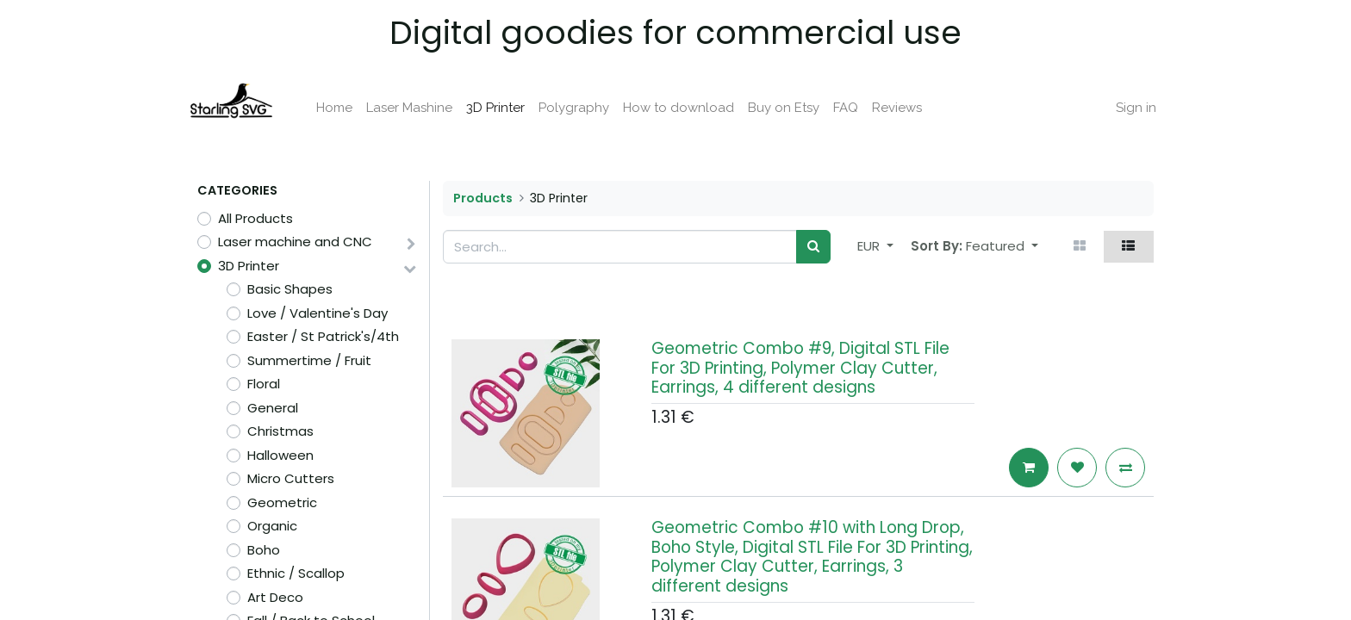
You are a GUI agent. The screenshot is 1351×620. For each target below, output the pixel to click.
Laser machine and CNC (295, 241)
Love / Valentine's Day (317, 313)
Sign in (1126, 107)
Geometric (282, 502)
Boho (263, 550)
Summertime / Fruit (309, 360)
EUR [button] (870, 246)
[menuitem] (343, 108)
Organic (272, 526)
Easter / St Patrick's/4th (323, 336)
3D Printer (248, 266)
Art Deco (275, 597)
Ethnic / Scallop (296, 573)
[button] (1002, 247)
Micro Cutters (290, 478)
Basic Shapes (290, 289)
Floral (263, 384)
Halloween (280, 455)
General (272, 408)
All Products (255, 218)
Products (483, 198)
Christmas (280, 431)
